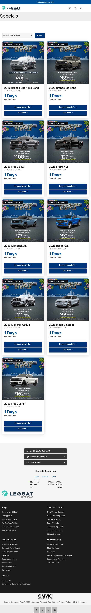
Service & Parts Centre (11, 548)
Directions (51, 552)
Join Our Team (53, 563)
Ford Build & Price (9, 531)
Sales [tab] (36, 477)
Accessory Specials (55, 527)
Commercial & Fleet (9, 512)
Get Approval (7, 516)
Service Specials (54, 519)
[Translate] (69, 8)
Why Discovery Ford (55, 544)
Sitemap (35, 602)
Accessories (7, 563)
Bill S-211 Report (79, 602)
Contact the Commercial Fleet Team (16, 584)
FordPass (5, 555)
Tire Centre (6, 570)
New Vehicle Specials (55, 512)
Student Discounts (54, 531)
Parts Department (9, 566)
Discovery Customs (10, 559)
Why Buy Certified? (9, 519)
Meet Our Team (53, 548)
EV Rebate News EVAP (45, 2)
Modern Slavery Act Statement (59, 555)
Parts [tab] (54, 477)
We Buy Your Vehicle (10, 523)
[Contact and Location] (75, 8)
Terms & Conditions (49, 602)
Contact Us (33, 462)
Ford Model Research (10, 527)
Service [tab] (45, 477)
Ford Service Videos (10, 552)
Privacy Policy (65, 602)
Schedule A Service (9, 544)
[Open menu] (86, 8)
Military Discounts (54, 534)
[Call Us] (81, 8)
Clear (39, 35)
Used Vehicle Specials (56, 516)
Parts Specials (53, 523)
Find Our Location (36, 456)
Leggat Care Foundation (56, 559)
